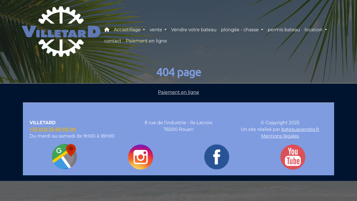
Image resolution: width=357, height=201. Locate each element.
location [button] (314, 29)
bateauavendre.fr (300, 129)
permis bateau (284, 29)
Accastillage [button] (128, 29)
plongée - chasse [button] (240, 29)
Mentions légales (280, 136)
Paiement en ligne (146, 41)
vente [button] (156, 29)
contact (112, 41)
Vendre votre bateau (193, 29)
